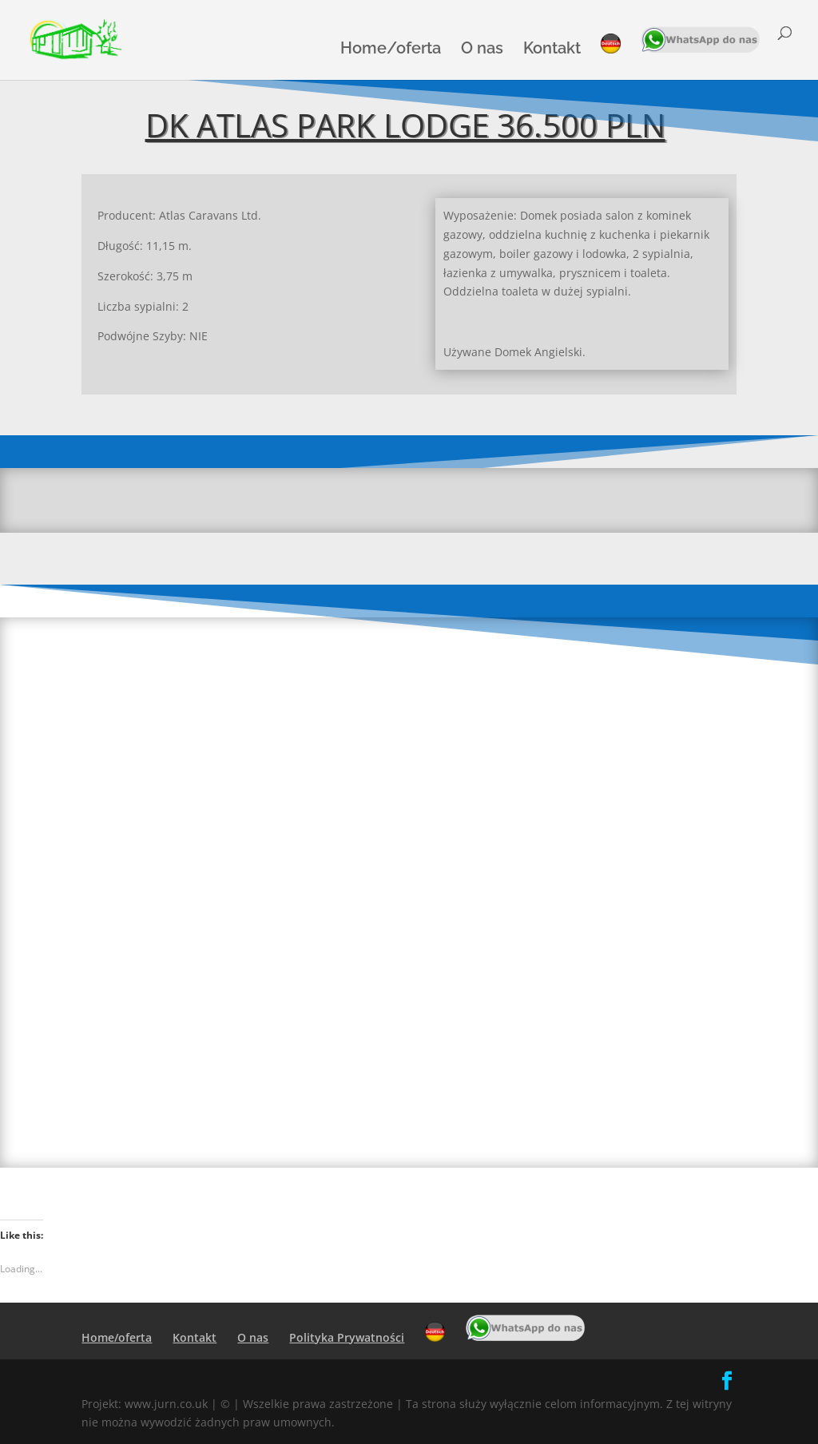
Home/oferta (390, 50)
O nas (482, 50)
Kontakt (552, 50)
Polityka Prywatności (346, 1337)
